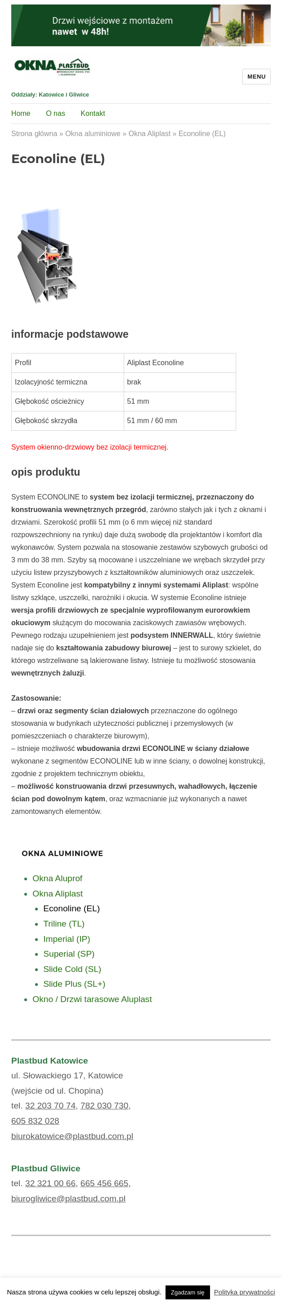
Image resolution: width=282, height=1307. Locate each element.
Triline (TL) (64, 923)
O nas (55, 113)
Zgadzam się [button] (187, 1292)
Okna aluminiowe (93, 133)
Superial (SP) (68, 953)
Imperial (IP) (66, 939)
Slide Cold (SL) (72, 969)
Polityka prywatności (244, 1292)
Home (21, 113)
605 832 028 (35, 1121)
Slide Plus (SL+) (74, 984)
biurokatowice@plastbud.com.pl (72, 1136)
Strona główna (34, 133)
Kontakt (93, 113)
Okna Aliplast (149, 133)
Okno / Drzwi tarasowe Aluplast (92, 999)
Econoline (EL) (71, 908)
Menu (256, 76)
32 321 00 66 (50, 1183)
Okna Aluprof (57, 878)
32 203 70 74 (50, 1105)
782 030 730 (105, 1105)
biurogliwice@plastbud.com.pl (68, 1198)
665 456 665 (105, 1183)
